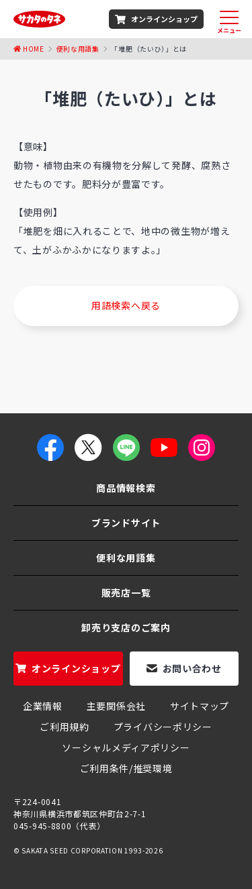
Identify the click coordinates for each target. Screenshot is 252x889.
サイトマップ (199, 706)
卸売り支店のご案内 (125, 627)
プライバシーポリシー (163, 726)
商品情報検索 (125, 487)
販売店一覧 (126, 592)
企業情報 (42, 706)
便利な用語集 (77, 49)
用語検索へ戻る (126, 305)
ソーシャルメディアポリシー (126, 747)
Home (33, 49)
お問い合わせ (192, 668)
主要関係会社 (116, 706)
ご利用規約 (64, 726)
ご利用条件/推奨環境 (126, 768)
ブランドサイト (126, 522)
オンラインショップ (164, 18)
